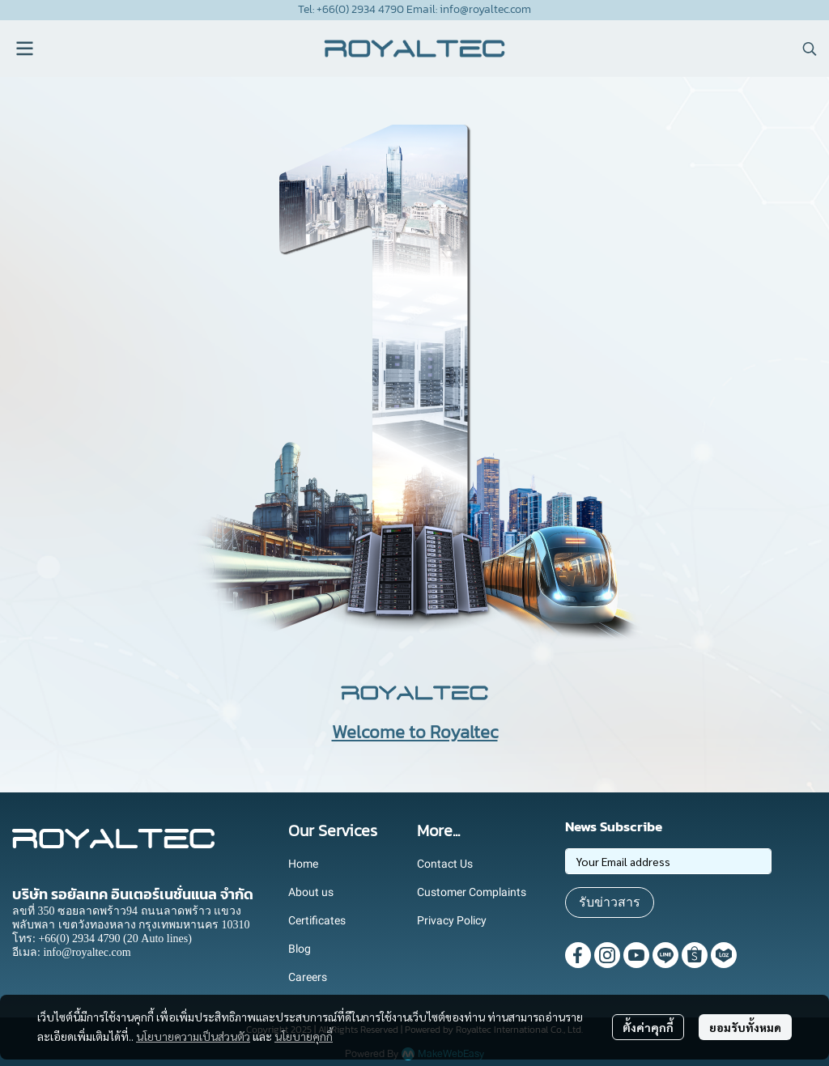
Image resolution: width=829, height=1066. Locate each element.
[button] (809, 48)
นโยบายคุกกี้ (303, 1036)
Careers (307, 976)
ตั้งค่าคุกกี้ (648, 1027)
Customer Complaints (471, 892)
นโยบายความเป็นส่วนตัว (193, 1036)
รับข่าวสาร (609, 902)
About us (311, 892)
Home (303, 863)
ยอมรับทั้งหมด (745, 1027)
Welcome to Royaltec (415, 732)
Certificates (317, 920)
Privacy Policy (452, 920)
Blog (299, 948)
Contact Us (445, 863)
